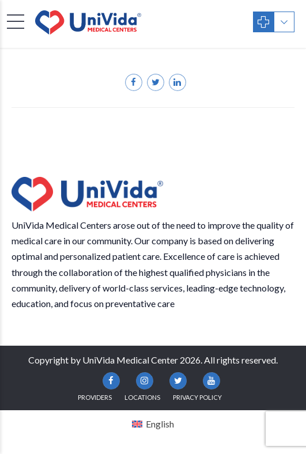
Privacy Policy (197, 397)
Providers (95, 397)
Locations (142, 397)
